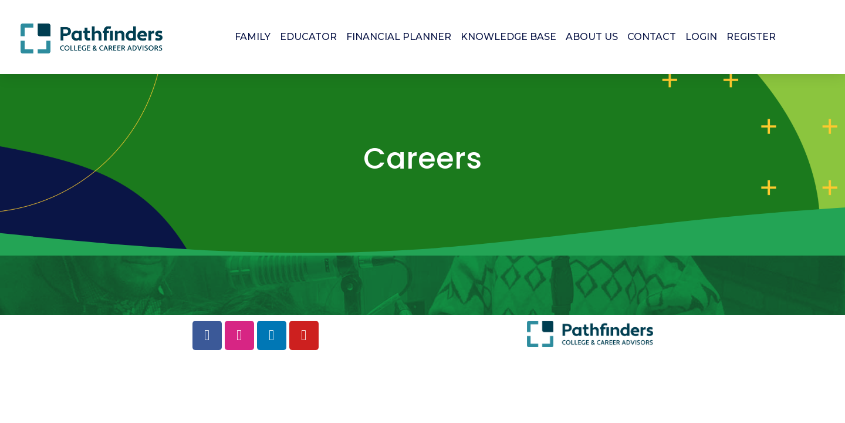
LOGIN (701, 36)
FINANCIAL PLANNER (398, 36)
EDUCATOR (308, 36)
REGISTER (751, 36)
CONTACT (651, 36)
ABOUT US (592, 36)
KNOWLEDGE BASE (508, 36)
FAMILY (253, 36)
